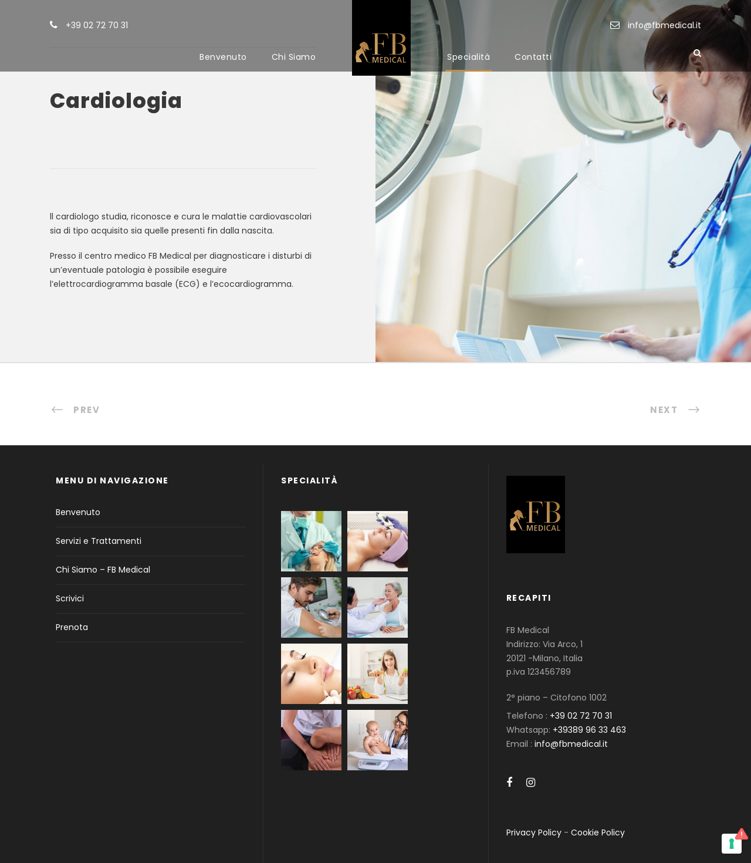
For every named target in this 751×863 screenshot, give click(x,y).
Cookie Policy (598, 832)
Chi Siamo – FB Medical (103, 570)
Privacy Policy (533, 832)
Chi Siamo (294, 57)
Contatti (533, 57)
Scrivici (70, 598)
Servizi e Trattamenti (98, 541)
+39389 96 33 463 (589, 730)
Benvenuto (223, 57)
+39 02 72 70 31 (97, 25)
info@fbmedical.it (664, 25)
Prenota (72, 627)
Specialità (468, 57)
